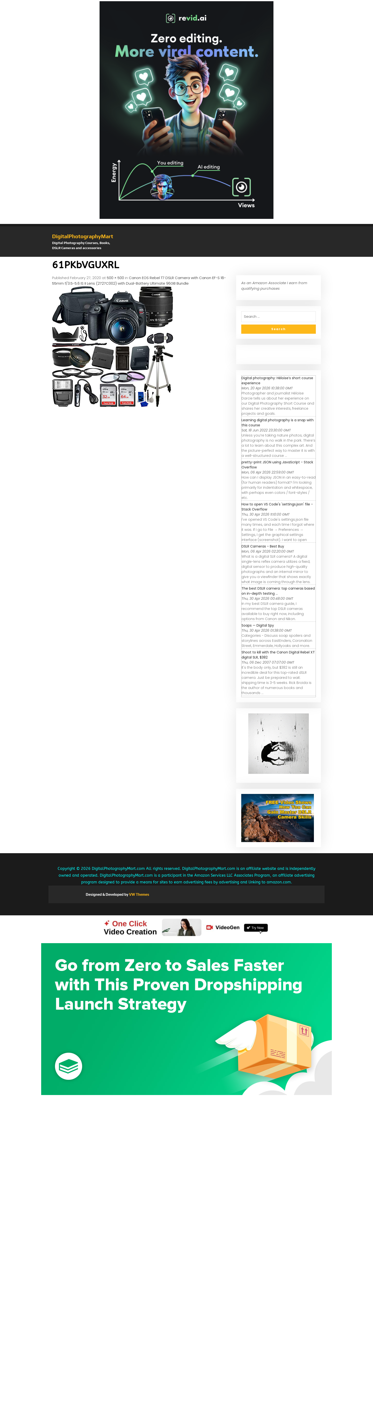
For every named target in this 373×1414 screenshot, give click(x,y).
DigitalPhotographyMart (82, 236)
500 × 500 (115, 277)
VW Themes (138, 894)
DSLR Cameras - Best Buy (262, 546)
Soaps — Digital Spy (257, 625)
